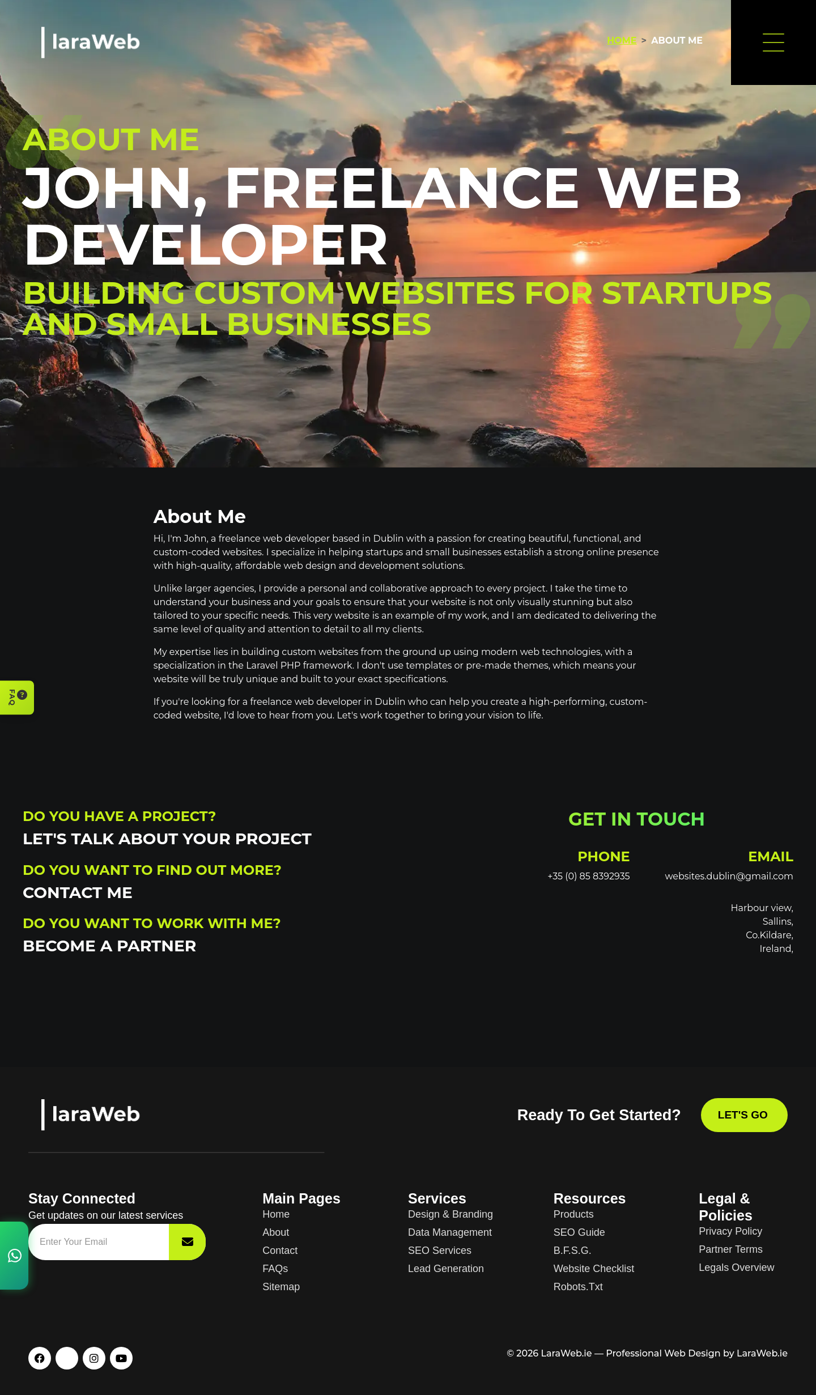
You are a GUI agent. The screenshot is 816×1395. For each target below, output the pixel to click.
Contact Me (78, 892)
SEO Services (439, 1250)
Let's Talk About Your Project (167, 838)
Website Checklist (594, 1268)
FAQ (17, 697)
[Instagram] (94, 1358)
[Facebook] (39, 1358)
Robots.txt (578, 1286)
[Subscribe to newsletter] (187, 1242)
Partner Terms (731, 1249)
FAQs (275, 1268)
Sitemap (281, 1286)
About (275, 1232)
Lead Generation (446, 1268)
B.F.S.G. (573, 1250)
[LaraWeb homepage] (99, 1114)
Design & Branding (450, 1214)
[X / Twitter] (67, 1358)
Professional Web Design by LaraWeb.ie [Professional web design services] (697, 1353)
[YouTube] (121, 1358)
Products (574, 1214)
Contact (280, 1250)
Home (621, 40)
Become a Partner (109, 945)
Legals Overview (736, 1267)
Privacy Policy (730, 1231)
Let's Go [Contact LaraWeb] (744, 1115)
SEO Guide (579, 1232)
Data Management (450, 1232)
